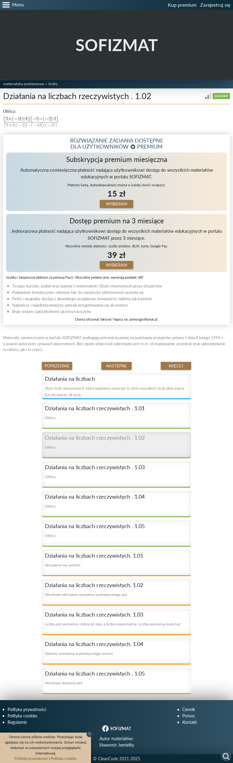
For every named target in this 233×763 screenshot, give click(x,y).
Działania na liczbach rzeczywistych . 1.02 (95, 437)
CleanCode (108, 758)
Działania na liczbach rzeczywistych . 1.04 (95, 496)
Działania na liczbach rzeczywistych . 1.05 (95, 526)
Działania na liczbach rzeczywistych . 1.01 (95, 408)
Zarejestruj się (215, 5)
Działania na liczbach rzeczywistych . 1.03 (95, 467)
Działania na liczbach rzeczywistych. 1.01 (94, 555)
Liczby (53, 83)
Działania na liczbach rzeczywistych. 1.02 (94, 585)
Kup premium (182, 5)
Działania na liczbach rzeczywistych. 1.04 (94, 644)
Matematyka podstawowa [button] (23, 83)
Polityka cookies (22, 715)
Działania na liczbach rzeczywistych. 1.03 (94, 614)
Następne (116, 365)
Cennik (188, 709)
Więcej (176, 365)
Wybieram (116, 203)
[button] (12, 5)
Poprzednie (57, 365)
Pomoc (188, 715)
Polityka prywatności (27, 709)
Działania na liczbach (70, 378)
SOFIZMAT (117, 45)
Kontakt (189, 722)
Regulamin (17, 722)
